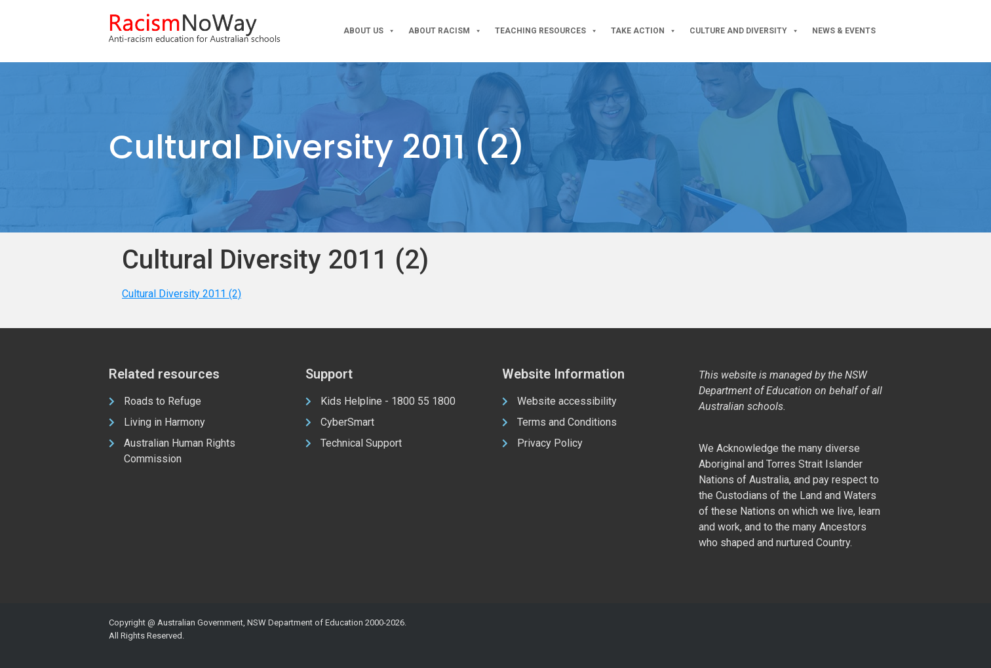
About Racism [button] (445, 31)
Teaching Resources (546, 31)
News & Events (844, 30)
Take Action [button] (643, 31)
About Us (369, 31)
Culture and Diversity (744, 31)
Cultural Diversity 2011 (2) (181, 294)
